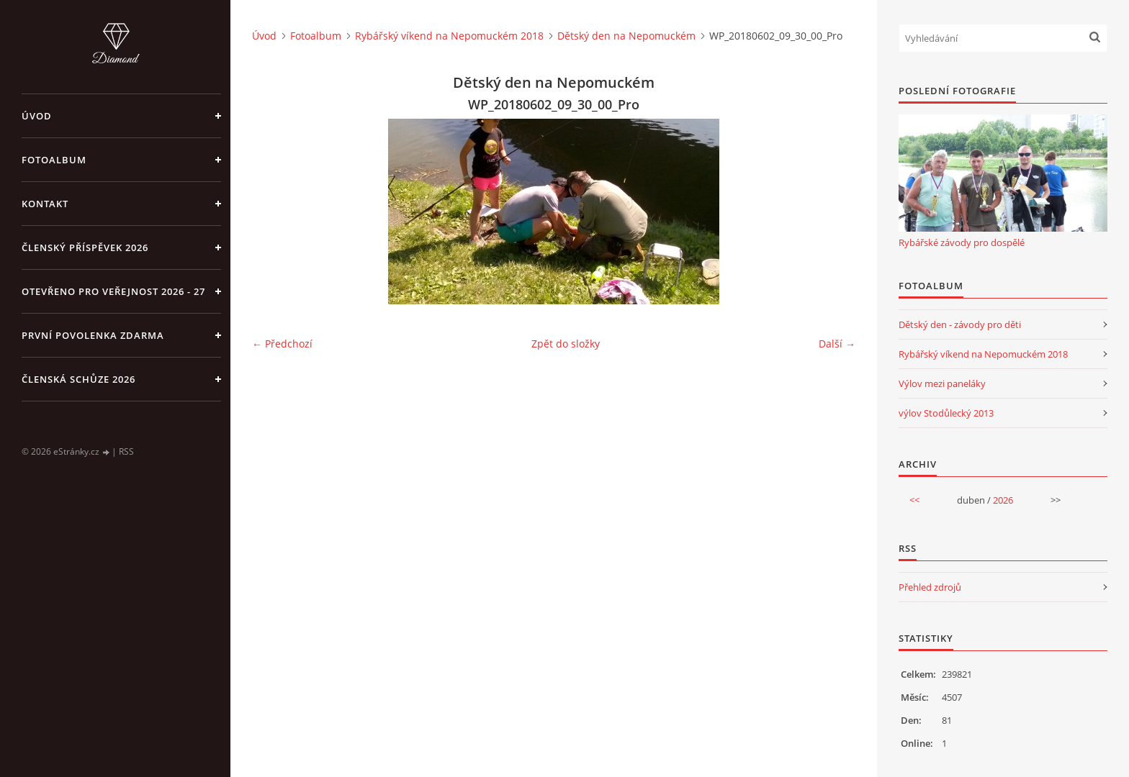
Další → (837, 343)
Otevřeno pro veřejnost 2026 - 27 (113, 291)
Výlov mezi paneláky (942, 383)
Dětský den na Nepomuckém (626, 35)
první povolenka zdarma (93, 335)
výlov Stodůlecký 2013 (946, 412)
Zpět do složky (565, 343)
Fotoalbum (54, 159)
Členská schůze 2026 (78, 379)
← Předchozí (282, 343)
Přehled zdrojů (930, 587)
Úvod (37, 115)
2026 (1003, 500)
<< (914, 500)
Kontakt (45, 203)
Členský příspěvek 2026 (85, 247)
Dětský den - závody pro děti (960, 324)
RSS (126, 451)
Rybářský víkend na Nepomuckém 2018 (449, 35)
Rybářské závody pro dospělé (962, 242)
